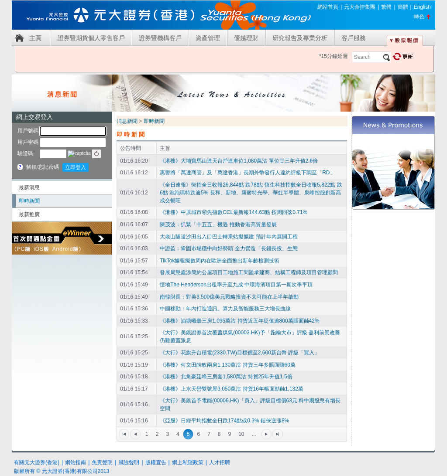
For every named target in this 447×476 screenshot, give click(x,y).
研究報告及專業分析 (299, 37)
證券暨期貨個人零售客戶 (91, 37)
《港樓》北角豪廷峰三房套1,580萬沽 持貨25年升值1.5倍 (226, 377)
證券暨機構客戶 (160, 37)
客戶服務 (353, 37)
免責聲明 (102, 462)
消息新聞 (127, 121)
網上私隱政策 (187, 462)
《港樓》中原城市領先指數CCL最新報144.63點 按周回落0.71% (233, 212)
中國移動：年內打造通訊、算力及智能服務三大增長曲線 (225, 309)
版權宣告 (155, 462)
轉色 (419, 17)
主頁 (35, 37)
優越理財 (246, 37)
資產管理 (208, 37)
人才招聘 (219, 462)
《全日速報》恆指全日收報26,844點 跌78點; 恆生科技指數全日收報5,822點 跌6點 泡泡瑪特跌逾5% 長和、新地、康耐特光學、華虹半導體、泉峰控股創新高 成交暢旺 (251, 193)
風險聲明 (128, 462)
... (254, 434)
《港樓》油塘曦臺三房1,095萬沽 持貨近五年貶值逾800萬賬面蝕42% (239, 321)
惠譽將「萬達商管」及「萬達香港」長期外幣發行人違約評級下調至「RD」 (247, 173)
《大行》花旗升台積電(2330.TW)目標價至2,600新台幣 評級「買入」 (240, 353)
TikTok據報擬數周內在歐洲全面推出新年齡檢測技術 (219, 261)
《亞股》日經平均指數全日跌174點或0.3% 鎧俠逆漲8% (224, 421)
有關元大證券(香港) (36, 462)
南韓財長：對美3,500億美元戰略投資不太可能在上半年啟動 (229, 297)
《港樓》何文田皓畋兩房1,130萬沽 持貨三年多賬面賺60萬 (228, 365)
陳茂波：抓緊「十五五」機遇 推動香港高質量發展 (218, 224)
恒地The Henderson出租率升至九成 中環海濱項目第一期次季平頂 (236, 285)
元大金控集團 (359, 7)
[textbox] (371, 57)
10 (241, 434)
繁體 (386, 7)
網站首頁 (327, 7)
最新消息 (29, 187)
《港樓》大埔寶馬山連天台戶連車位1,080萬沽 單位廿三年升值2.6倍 (239, 161)
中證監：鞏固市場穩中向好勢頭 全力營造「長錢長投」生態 (228, 248)
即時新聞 (29, 201)
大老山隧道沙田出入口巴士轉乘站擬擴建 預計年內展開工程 (228, 237)
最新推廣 (29, 214)
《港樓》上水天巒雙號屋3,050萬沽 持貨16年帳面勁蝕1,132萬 (231, 389)
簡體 (403, 7)
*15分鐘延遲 (333, 56)
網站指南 (75, 462)
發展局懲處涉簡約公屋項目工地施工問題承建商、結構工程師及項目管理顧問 (249, 272)
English (422, 7)
